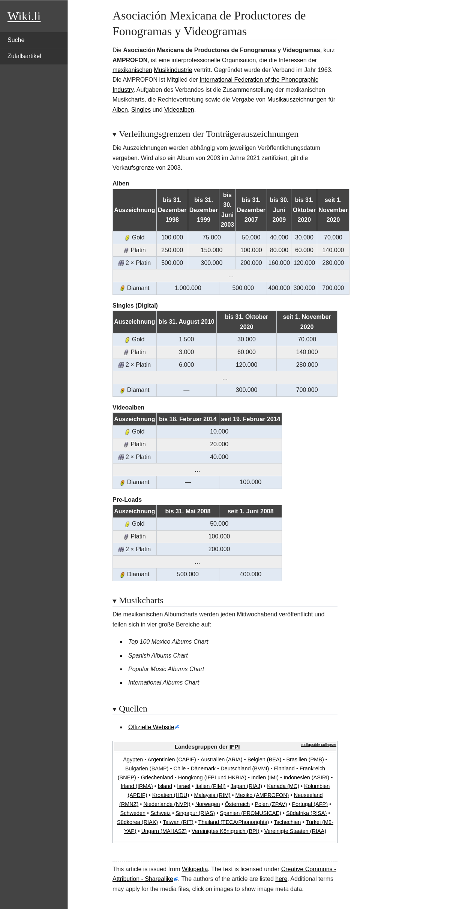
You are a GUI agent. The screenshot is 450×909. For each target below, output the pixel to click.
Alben (120, 109)
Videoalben (179, 109)
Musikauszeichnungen (297, 99)
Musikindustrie (173, 70)
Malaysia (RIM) (212, 795)
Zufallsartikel (24, 56)
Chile (179, 768)
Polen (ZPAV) (271, 804)
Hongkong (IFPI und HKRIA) (212, 777)
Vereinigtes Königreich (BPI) (226, 831)
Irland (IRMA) (137, 786)
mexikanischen (132, 70)
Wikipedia (195, 869)
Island (165, 786)
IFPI (235, 746)
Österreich (237, 804)
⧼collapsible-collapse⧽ (318, 745)
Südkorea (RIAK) (137, 822)
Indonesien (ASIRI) (306, 777)
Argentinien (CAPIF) (172, 759)
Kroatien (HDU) (170, 795)
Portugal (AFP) (309, 804)
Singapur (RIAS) (195, 813)
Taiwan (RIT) (178, 822)
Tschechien (287, 822)
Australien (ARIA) (222, 759)
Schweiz (160, 813)
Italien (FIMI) (210, 786)
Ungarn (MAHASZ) (164, 831)
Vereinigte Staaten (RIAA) (295, 831)
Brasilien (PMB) (305, 759)
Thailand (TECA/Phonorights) (233, 822)
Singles (141, 109)
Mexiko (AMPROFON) (262, 795)
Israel (183, 786)
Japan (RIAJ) (246, 786)
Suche (16, 40)
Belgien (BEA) (265, 759)
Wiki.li (24, 16)
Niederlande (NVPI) (166, 804)
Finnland (284, 768)
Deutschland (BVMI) (244, 768)
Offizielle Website (151, 727)
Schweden (133, 813)
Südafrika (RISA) (306, 813)
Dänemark (203, 768)
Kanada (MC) (283, 786)
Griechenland (157, 777)
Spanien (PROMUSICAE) (250, 813)
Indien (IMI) (265, 777)
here (281, 879)
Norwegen (207, 804)
